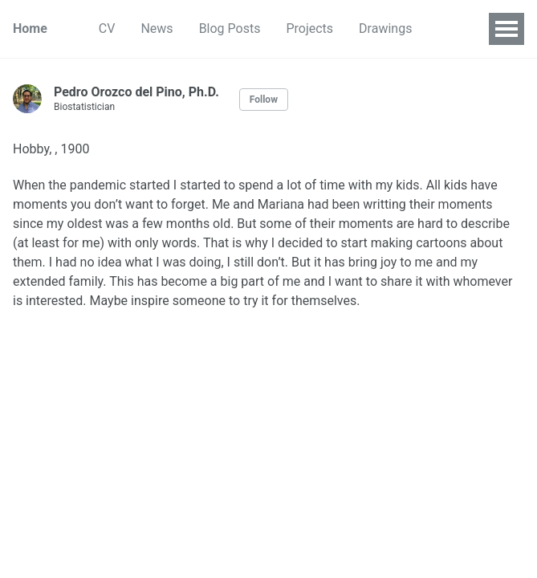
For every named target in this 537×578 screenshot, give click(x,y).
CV (107, 28)
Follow (264, 99)
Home (30, 28)
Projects (309, 28)
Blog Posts (230, 28)
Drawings (385, 28)
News (156, 28)
